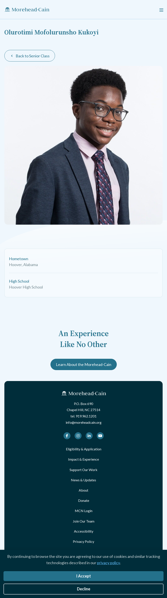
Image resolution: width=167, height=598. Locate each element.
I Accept (83, 576)
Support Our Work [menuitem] (83, 470)
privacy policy (108, 562)
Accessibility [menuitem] (83, 531)
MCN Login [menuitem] (83, 511)
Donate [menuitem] (83, 500)
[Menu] (161, 9)
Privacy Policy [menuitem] (83, 541)
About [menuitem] (83, 490)
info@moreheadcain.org (84, 422)
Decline (83, 588)
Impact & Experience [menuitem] (83, 459)
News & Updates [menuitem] (83, 480)
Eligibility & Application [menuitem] (83, 449)
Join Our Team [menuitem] (83, 521)
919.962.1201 (86, 416)
